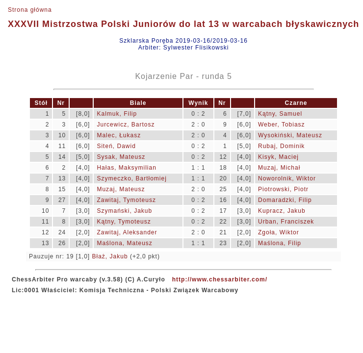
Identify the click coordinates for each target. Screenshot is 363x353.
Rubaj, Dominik (281, 146)
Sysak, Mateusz (121, 156)
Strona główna (30, 9)
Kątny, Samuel (280, 113)
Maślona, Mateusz (124, 243)
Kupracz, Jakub (282, 210)
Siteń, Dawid (116, 146)
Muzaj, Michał (279, 167)
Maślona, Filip (279, 243)
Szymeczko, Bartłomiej (131, 178)
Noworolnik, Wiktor (287, 178)
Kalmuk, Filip (117, 113)
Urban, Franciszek (286, 221)
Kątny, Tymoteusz (124, 221)
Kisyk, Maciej (278, 156)
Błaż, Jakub (110, 256)
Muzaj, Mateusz (121, 189)
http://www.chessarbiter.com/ (219, 279)
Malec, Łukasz (119, 135)
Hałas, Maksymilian (126, 167)
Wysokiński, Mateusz (290, 135)
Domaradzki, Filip (285, 200)
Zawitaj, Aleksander (127, 232)
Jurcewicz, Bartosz (126, 124)
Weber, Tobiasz (281, 124)
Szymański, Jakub (124, 210)
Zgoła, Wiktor (278, 232)
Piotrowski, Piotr (283, 189)
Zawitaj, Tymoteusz (126, 200)
